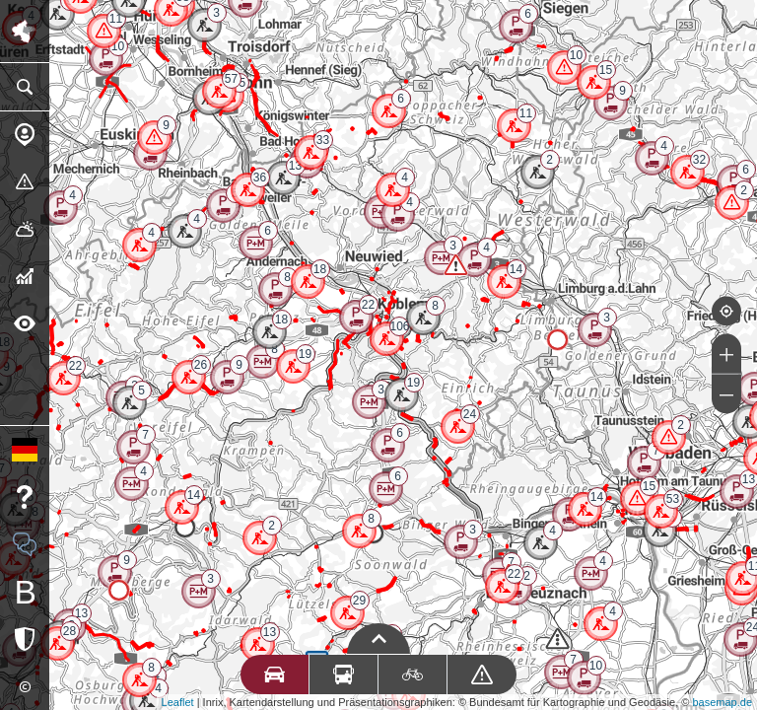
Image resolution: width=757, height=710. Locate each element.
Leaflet (178, 702)
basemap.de (722, 702)
